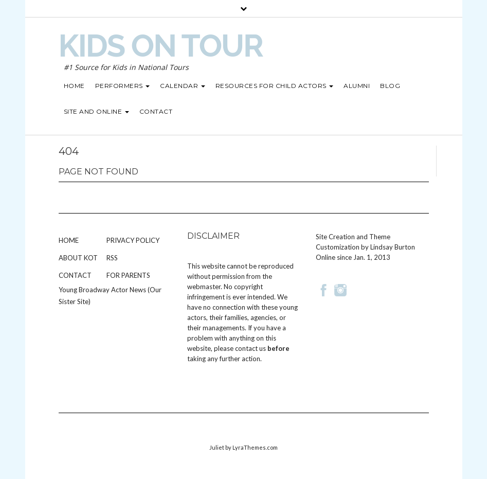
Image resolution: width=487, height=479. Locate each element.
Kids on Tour (161, 46)
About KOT (78, 258)
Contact (75, 275)
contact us (250, 348)
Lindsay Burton (392, 247)
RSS (112, 258)
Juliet (216, 447)
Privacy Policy (132, 240)
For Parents (128, 275)
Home (69, 240)
